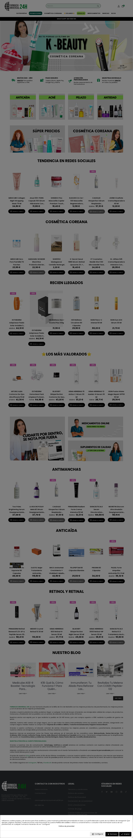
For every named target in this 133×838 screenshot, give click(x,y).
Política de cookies (63, 822)
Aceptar (125, 834)
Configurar (97, 834)
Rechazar (112, 834)
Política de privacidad (66, 826)
